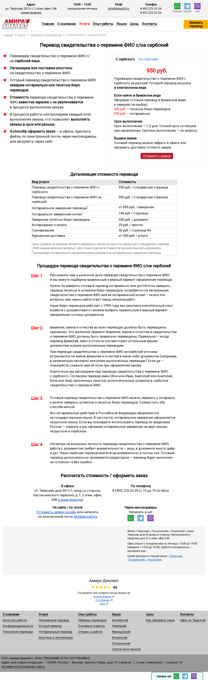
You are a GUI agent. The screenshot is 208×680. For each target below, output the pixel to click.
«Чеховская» (154, 559)
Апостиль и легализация (56, 637)
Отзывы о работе (90, 631)
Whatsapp (177, 11)
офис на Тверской (192, 620)
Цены (134, 24)
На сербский (148, 59)
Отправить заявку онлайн (56, 512)
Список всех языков (126, 649)
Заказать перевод (196, 24)
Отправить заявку (157, 156)
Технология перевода (18, 631)
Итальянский (121, 643)
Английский (120, 620)
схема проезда (31, 12)
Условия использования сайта (23, 666)
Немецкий (119, 626)
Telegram (187, 11)
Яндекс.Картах (102, 596)
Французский (121, 631)
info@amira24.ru (118, 8)
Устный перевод (50, 626)
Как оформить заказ (160, 620)
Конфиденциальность (18, 626)
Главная (48, 24)
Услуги (43, 614)
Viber (197, 11)
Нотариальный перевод (55, 631)
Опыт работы (103, 24)
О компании (66, 24)
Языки (122, 24)
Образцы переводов (92, 620)
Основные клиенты (91, 626)
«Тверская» (175, 556)
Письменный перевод (54, 620)
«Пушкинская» (136, 559)
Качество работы (15, 620)
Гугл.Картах (102, 600)
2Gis (102, 603)
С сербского (125, 59)
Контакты (149, 24)
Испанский (119, 637)
